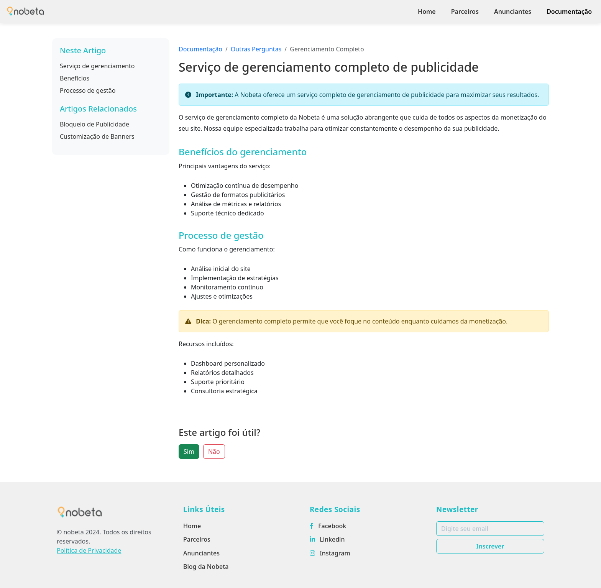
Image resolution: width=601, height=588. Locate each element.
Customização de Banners (97, 136)
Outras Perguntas (256, 49)
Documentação (569, 11)
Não (214, 451)
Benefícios (74, 78)
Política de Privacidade (89, 550)
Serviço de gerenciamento (97, 66)
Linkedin (327, 539)
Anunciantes (512, 11)
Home (427, 11)
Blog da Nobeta (205, 566)
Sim (189, 451)
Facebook (328, 526)
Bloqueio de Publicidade (94, 124)
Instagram (330, 553)
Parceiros (465, 11)
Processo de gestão (88, 90)
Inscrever (490, 546)
